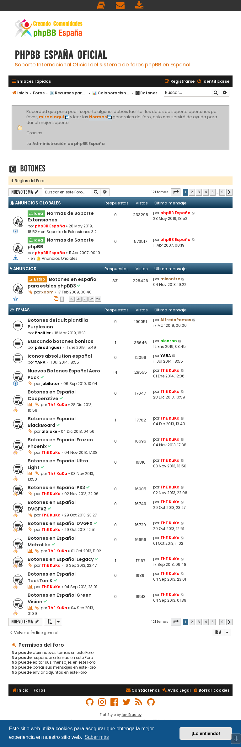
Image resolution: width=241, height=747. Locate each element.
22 (91, 299)
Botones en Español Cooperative (52, 395)
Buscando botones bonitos (61, 341)
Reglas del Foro (28, 180)
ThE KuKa (169, 370)
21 (85, 299)
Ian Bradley (132, 714)
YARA (40, 362)
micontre (170, 279)
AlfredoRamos (175, 319)
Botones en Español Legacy (61, 559)
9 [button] (222, 191)
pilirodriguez (48, 347)
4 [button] (206, 191)
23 (98, 299)
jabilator (50, 383)
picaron (168, 340)
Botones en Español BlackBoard (52, 421)
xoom (47, 292)
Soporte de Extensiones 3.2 (71, 231)
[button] (175, 192)
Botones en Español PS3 (57, 487)
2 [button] (192, 191)
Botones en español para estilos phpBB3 (63, 282)
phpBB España (50, 226)
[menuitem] (101, 5)
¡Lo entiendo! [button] (205, 733)
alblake (49, 431)
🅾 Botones (26, 168)
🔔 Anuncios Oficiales (57, 258)
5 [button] (213, 191)
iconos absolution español (60, 356)
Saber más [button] (96, 737)
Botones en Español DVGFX (61, 523)
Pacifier (43, 333)
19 (71, 299)
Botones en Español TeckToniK (52, 577)
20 (78, 299)
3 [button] (199, 191)
